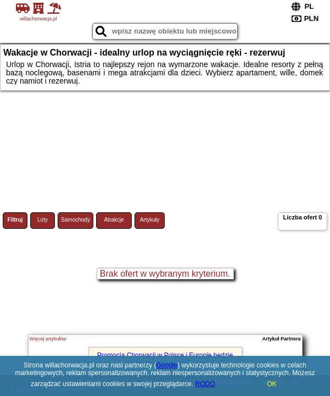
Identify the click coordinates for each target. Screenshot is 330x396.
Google (166, 365)
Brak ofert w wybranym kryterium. (165, 273)
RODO (205, 384)
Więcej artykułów (48, 339)
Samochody (75, 220)
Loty (42, 220)
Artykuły (150, 220)
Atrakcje (114, 220)
